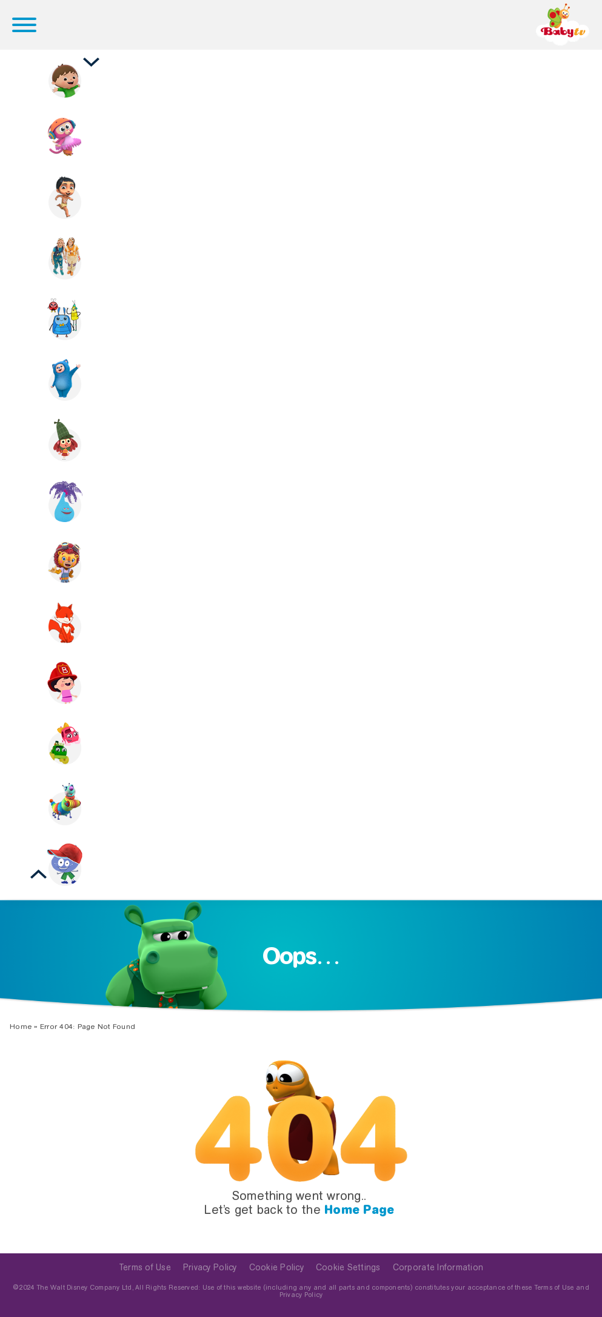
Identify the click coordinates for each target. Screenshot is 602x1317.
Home (21, 1026)
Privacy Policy (210, 1267)
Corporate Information (438, 1267)
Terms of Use (145, 1267)
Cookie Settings (348, 1267)
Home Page (359, 1209)
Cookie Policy (276, 1267)
